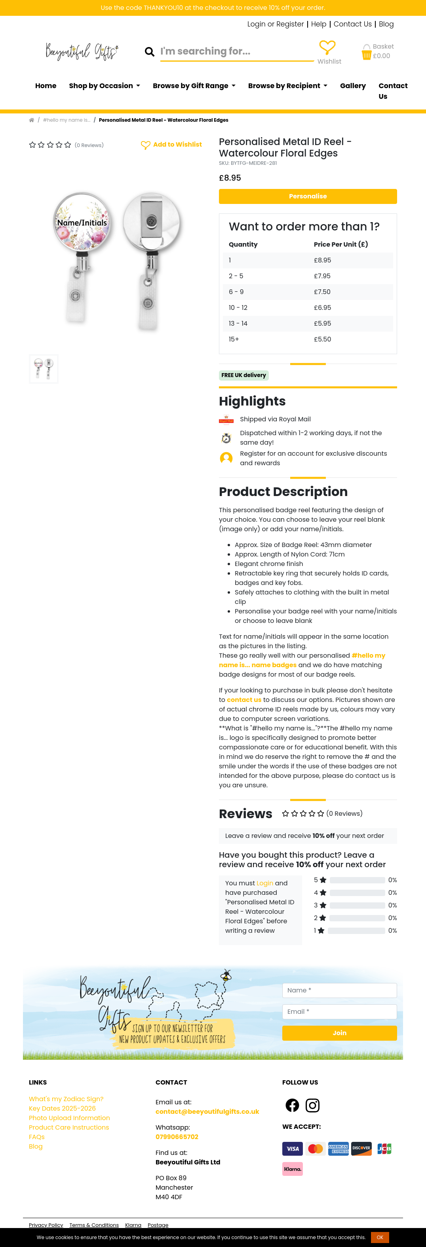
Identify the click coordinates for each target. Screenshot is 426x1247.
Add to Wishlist (170, 145)
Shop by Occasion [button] (102, 86)
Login (265, 883)
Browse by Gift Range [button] (191, 86)
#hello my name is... (67, 120)
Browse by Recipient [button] (285, 86)
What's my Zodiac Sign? (66, 1099)
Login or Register (275, 24)
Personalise (308, 196)
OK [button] (380, 1237)
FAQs (37, 1136)
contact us (244, 699)
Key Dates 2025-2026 (62, 1108)
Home (46, 86)
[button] (42, 262)
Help (319, 24)
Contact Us (353, 24)
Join (340, 1033)
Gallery (353, 86)
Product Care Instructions (69, 1127)
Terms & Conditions (94, 1225)
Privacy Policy (46, 1225)
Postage (158, 1225)
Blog (386, 24)
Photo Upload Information (69, 1117)
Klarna (133, 1225)
